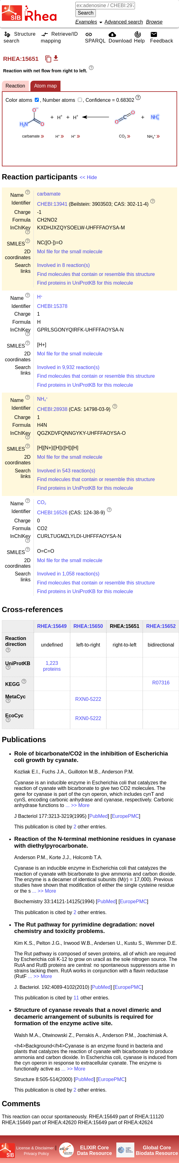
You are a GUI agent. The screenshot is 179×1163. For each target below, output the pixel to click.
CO (41, 502)
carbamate (48, 193)
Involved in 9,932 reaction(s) (68, 367)
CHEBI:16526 (52, 512)
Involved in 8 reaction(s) (63, 265)
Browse (154, 22)
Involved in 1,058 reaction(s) (68, 573)
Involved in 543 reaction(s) (66, 470)
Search (86, 13)
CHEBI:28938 (52, 409)
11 (76, 997)
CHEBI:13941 (52, 204)
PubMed (98, 816)
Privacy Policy (36, 1153)
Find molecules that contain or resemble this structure (96, 274)
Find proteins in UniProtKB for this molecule (85, 283)
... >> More (77, 805)
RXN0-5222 (88, 699)
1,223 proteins (52, 665)
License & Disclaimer (35, 1148)
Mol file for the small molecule (69, 251)
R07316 (161, 682)
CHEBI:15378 (52, 306)
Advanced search (124, 22)
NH (42, 399)
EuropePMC (125, 816)
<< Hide (88, 177)
